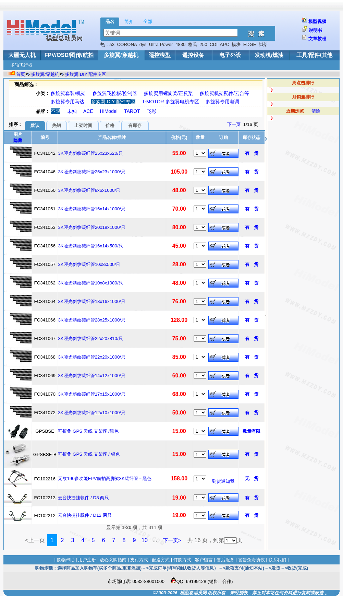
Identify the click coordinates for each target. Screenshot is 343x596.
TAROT (132, 111)
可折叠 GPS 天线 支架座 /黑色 (88, 431)
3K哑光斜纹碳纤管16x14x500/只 (90, 245)
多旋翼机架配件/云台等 (224, 93)
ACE (88, 111)
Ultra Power (161, 44)
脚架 (263, 44)
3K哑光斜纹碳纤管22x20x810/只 (90, 338)
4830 (180, 44)
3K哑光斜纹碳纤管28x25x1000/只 (91, 320)
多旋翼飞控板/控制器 (115, 93)
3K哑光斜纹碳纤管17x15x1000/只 (91, 394)
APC (224, 44)
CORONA (127, 44)
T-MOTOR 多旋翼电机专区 (170, 101)
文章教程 (317, 38)
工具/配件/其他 (314, 55)
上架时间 (83, 125)
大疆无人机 (22, 55)
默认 (34, 125)
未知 (72, 111)
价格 (110, 125)
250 (203, 44)
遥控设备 (193, 55)
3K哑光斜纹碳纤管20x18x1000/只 (91, 227)
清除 (315, 111)
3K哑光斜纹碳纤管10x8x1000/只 (90, 282)
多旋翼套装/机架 (68, 93)
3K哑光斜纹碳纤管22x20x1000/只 (91, 357)
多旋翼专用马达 (67, 101)
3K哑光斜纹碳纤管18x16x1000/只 (91, 301)
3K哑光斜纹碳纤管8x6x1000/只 (89, 190)
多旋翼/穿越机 (121, 55)
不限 (55, 111)
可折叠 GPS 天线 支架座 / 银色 (89, 454)
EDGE (249, 44)
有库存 (135, 125)
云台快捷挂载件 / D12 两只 (84, 515)
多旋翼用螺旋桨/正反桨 (168, 93)
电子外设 (230, 55)
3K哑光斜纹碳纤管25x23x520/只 (90, 153)
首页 (20, 74)
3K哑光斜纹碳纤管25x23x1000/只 (91, 171)
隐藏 (17, 140)
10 (145, 540)
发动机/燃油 (269, 55)
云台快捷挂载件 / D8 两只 (83, 497)
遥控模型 (160, 55)
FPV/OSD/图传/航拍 (69, 55)
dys (143, 44)
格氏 (192, 44)
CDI (214, 44)
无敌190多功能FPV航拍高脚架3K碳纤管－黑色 (104, 478)
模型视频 (317, 21)
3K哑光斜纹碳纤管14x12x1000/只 (91, 375)
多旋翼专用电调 (222, 101)
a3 (111, 44)
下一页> (172, 540)
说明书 (315, 30)
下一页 (234, 124)
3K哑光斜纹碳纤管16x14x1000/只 (91, 208)
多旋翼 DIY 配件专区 (85, 74)
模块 (236, 44)
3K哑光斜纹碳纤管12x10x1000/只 (91, 412)
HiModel (108, 111)
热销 (56, 125)
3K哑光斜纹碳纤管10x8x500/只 (89, 264)
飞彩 (151, 111)
